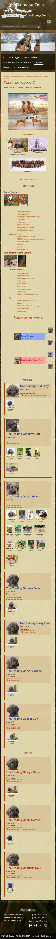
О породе (14, 57)
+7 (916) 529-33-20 (38, 917)
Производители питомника (17, 62)
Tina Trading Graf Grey (34, 386)
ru (48, 22)
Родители (27, 185)
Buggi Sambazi (11, 192)
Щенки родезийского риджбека (33, 76)
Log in (48, 936)
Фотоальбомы (21, 67)
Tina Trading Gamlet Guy (22, 718)
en (53, 22)
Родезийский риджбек (31, 15)
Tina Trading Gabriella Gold (23, 868)
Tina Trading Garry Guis (35, 623)
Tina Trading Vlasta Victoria (17, 253)
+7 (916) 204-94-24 (38, 914)
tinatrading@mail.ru (38, 921)
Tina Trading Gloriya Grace (23, 772)
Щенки (39, 62)
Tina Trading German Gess (23, 588)
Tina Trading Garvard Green (24, 670)
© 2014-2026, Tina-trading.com (26, 936)
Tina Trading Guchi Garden (23, 820)
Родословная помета (27, 317)
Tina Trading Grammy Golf (23, 433)
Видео (6, 67)
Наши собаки (30, 57)
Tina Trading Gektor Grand (23, 496)
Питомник (30, 8)
